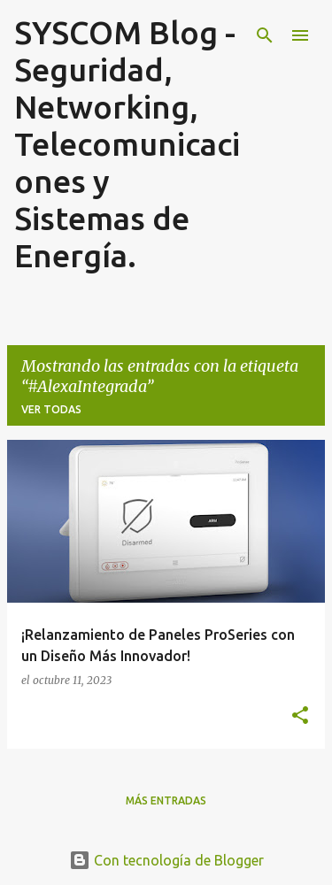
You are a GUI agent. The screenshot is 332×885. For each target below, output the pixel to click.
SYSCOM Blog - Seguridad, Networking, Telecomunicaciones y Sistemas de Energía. (127, 143)
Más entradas (166, 800)
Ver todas (51, 409)
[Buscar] (264, 35)
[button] (300, 715)
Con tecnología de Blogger (166, 860)
